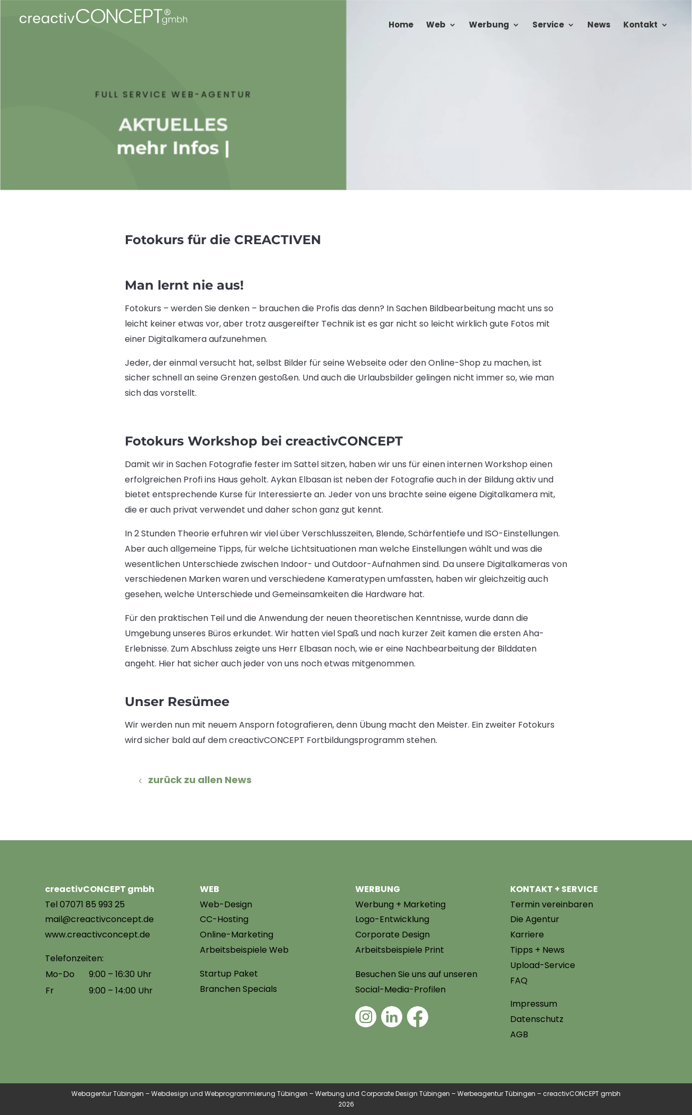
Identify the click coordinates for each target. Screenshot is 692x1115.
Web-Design (226, 904)
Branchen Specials (238, 989)
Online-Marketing (236, 934)
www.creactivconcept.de (97, 934)
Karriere (527, 934)
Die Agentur (534, 919)
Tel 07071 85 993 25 (85, 904)
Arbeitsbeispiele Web (244, 950)
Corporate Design (392, 934)
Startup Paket (229, 974)
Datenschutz (537, 1019)
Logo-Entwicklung (392, 919)
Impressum (533, 1004)
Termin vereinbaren (551, 904)
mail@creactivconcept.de (99, 919)
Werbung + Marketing (400, 904)
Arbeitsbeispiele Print (399, 950)
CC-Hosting (224, 919)
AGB (519, 1034)
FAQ (519, 980)
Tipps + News (537, 950)
